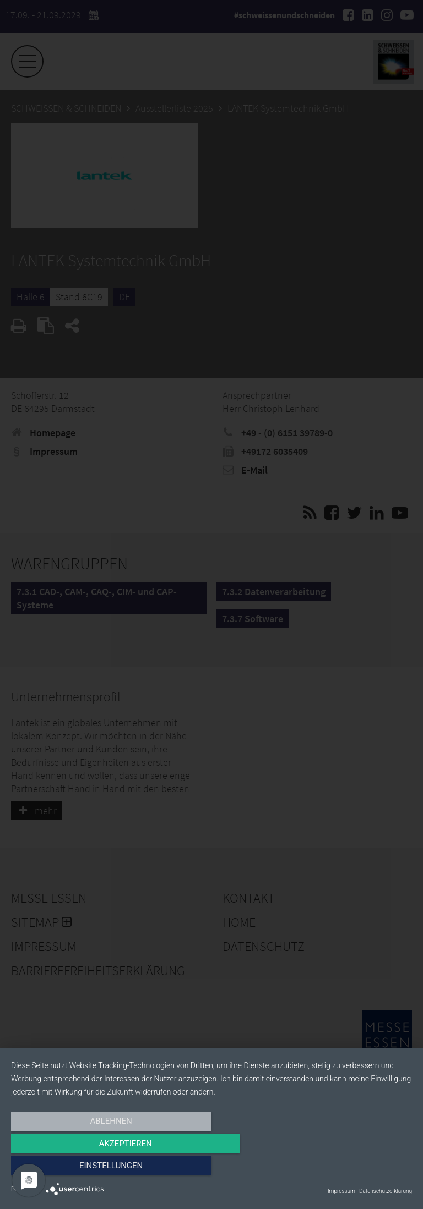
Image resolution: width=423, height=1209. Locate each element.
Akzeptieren (211, 1169)
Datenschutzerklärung (385, 1191)
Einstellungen (351, 1169)
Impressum (341, 1191)
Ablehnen (71, 1169)
